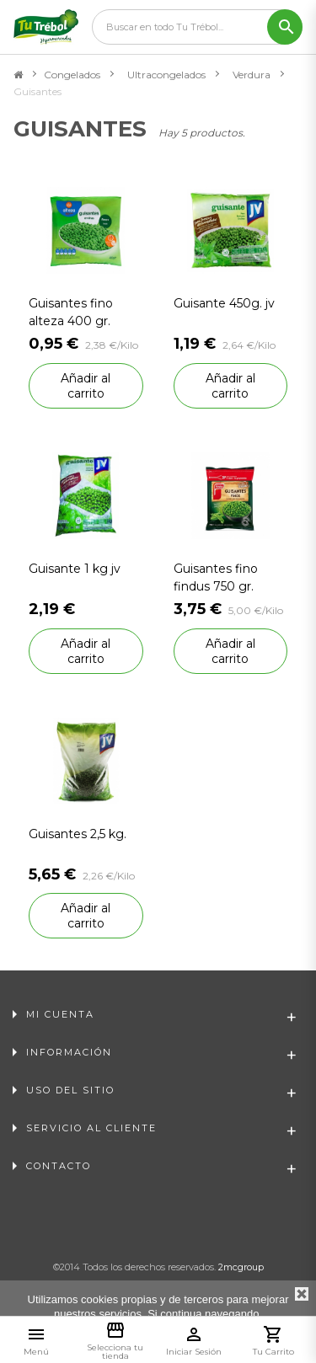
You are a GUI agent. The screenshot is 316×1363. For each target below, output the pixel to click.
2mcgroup (241, 1267)
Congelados (72, 74)
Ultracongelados (166, 74)
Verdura (251, 74)
